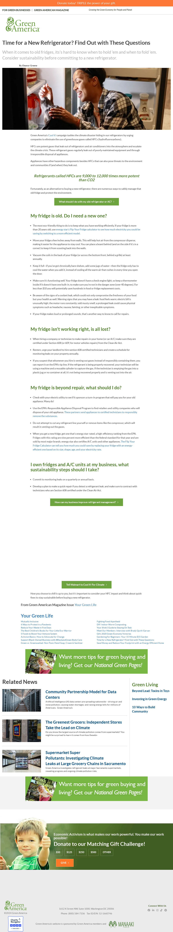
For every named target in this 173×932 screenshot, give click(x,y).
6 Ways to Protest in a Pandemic (36, 624)
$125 (69, 851)
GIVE (63, 862)
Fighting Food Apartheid (108, 621)
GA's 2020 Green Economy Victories (114, 633)
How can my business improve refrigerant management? (85, 501)
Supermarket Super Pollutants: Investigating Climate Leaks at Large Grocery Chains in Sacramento (86, 757)
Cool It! (52, 135)
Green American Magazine (51, 10)
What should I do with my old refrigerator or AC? (85, 201)
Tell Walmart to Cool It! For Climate (85, 584)
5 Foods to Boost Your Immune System (39, 633)
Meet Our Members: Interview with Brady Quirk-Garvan (123, 630)
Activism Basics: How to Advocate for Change (42, 636)
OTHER (107, 851)
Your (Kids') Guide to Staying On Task (114, 627)
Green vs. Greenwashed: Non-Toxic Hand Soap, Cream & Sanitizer (52, 642)
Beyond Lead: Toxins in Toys (150, 690)
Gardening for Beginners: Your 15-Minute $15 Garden (122, 636)
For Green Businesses (16, 10)
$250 (81, 851)
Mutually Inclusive (29, 621)
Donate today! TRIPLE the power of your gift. (86, 3)
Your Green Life (85, 604)
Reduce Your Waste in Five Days (36, 627)
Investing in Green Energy (149, 698)
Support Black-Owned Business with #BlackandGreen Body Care (51, 639)
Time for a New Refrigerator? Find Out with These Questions (125, 639)
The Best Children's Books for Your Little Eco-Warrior (46, 630)
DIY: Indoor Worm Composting (111, 624)
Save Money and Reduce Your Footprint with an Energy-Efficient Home (130, 642)
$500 (93, 851)
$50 (58, 851)
